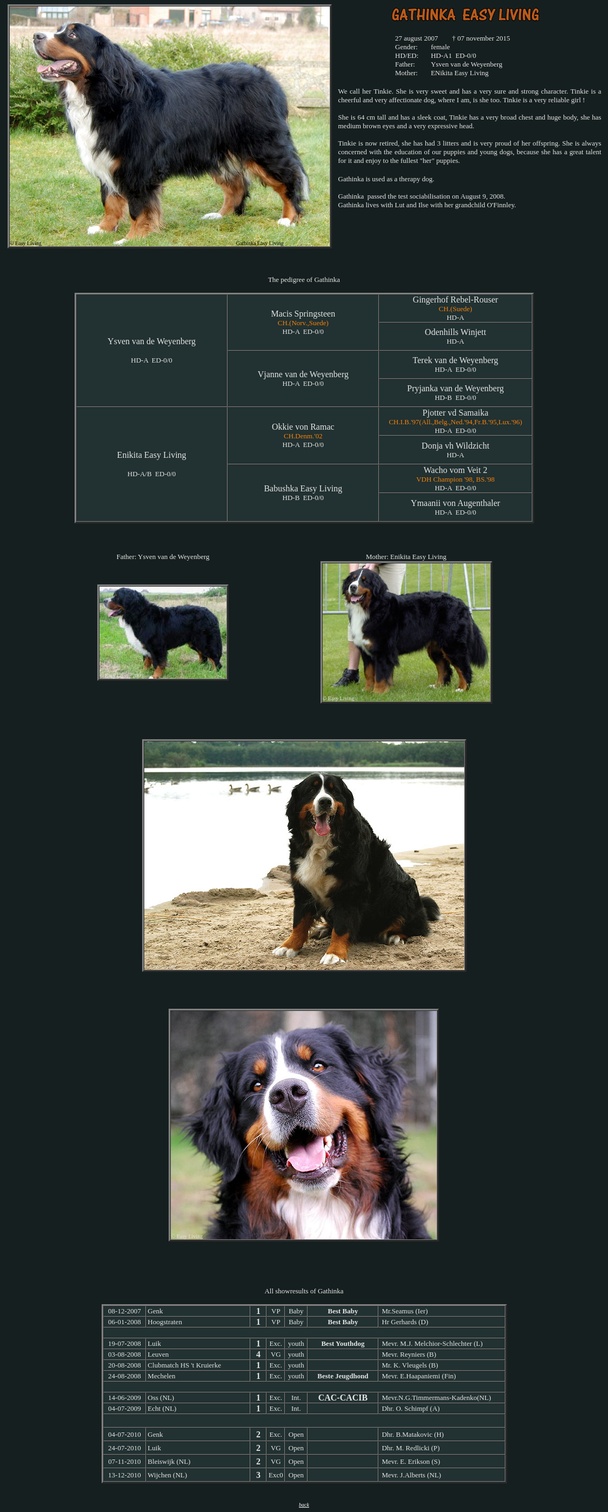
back (304, 1505)
